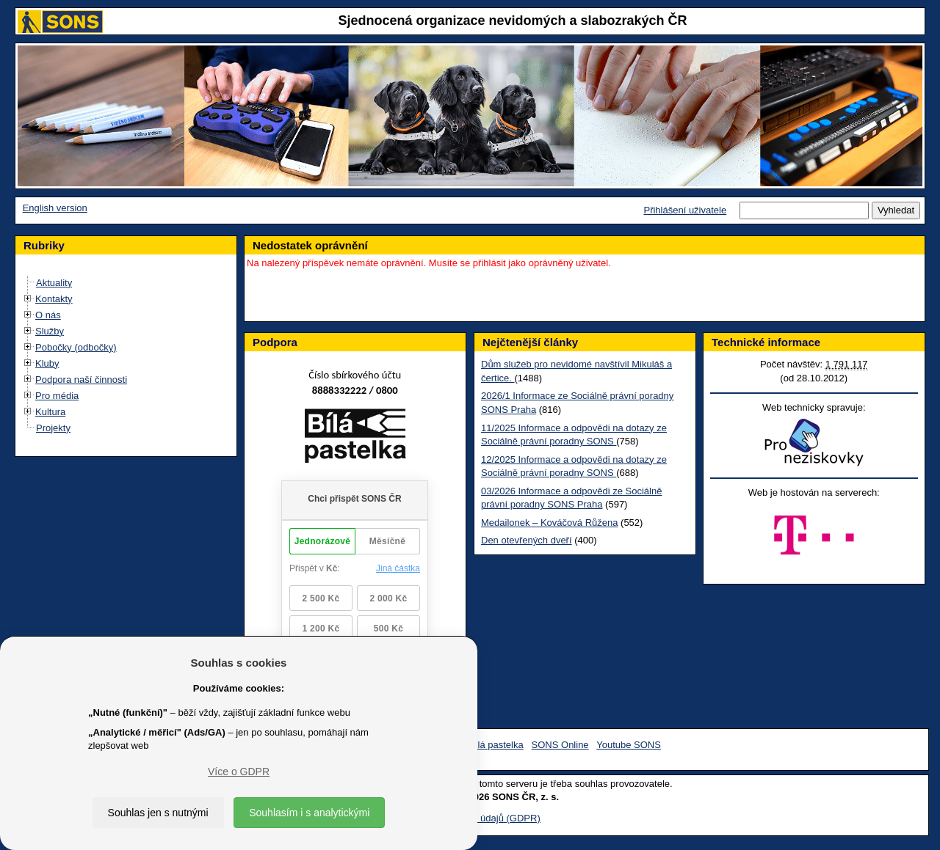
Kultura (50, 411)
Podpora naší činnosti (81, 379)
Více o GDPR (239, 771)
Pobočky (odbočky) (76, 347)
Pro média (57, 395)
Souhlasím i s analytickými (309, 812)
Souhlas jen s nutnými (158, 812)
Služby (49, 331)
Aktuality (54, 282)
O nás (48, 314)
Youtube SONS (628, 744)
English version (55, 207)
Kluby (47, 363)
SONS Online (560, 744)
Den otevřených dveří (526, 540)
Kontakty (54, 298)
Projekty (53, 427)
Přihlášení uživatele (684, 210)
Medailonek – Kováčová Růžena (549, 522)
